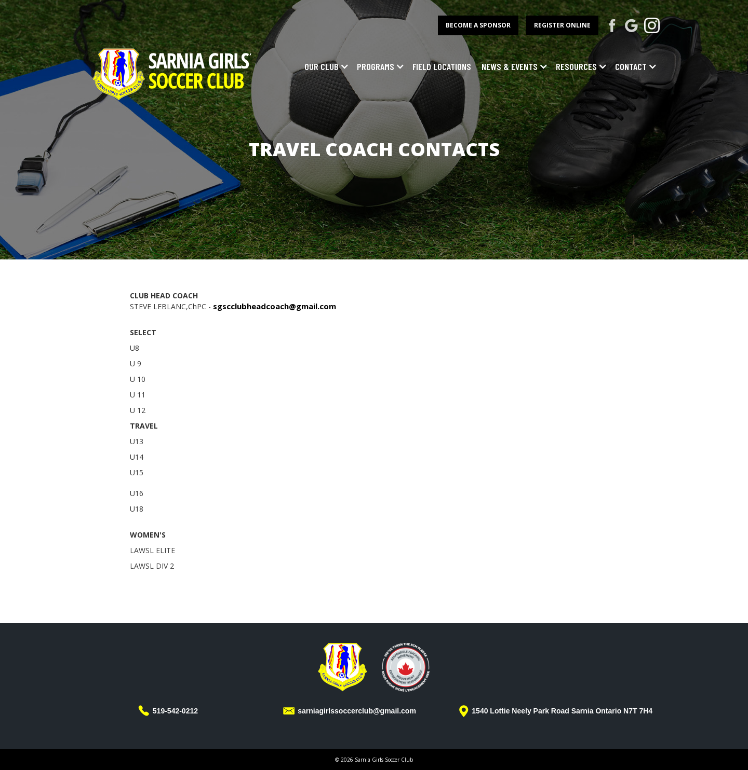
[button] (324, 66)
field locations (441, 66)
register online (562, 25)
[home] (172, 72)
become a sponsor (478, 25)
